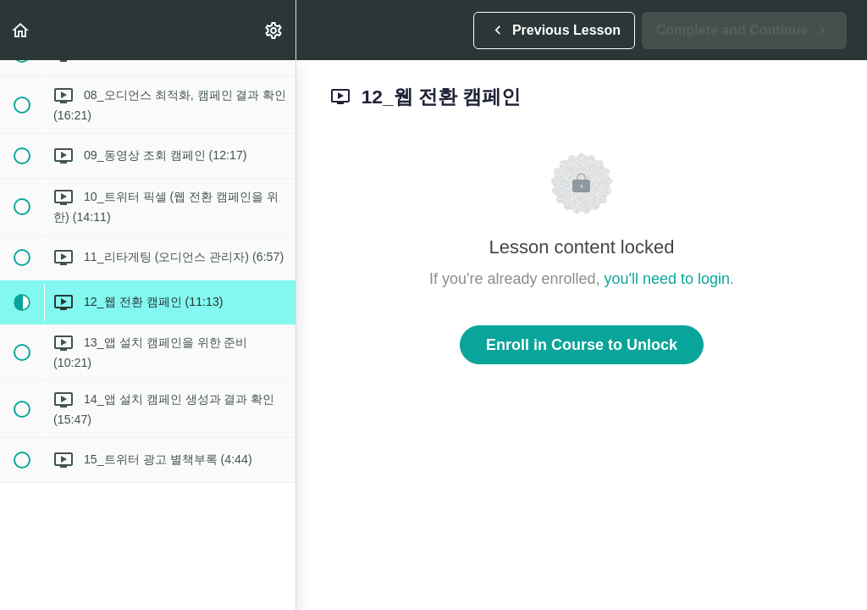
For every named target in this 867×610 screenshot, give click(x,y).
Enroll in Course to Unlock (581, 344)
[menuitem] (274, 30)
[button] (21, 30)
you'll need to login (668, 278)
